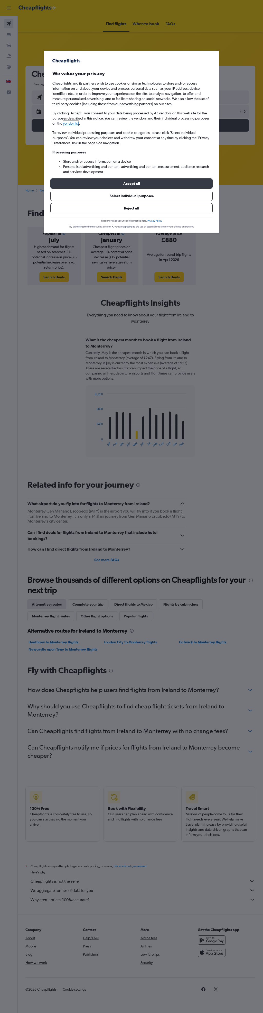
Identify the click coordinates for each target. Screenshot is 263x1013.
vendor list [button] (71, 123)
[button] (131, 183)
